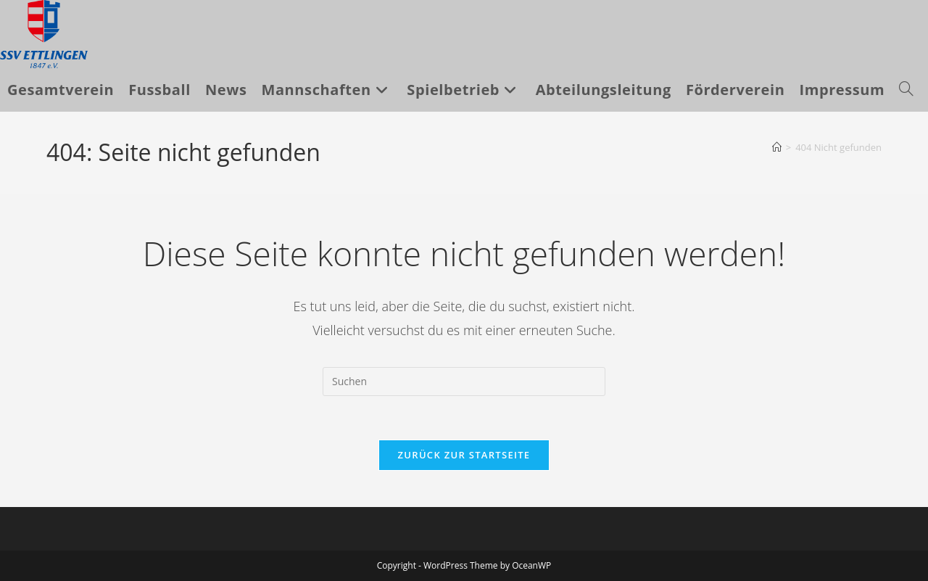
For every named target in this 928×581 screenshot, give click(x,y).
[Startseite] (777, 147)
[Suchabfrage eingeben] (464, 381)
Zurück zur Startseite (464, 454)
